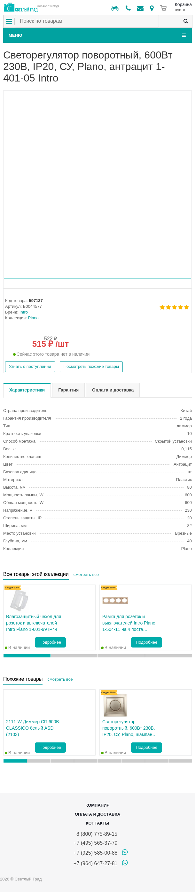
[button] (97, 278)
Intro (24, 312)
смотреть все (86, 574)
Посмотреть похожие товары (91, 366)
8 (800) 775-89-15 (95, 834)
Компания (97, 805)
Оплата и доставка (97, 814)
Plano (33, 317)
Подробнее (50, 642)
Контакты (97, 823)
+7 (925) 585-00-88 (95, 853)
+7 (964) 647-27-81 (95, 863)
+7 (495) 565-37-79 (95, 843)
